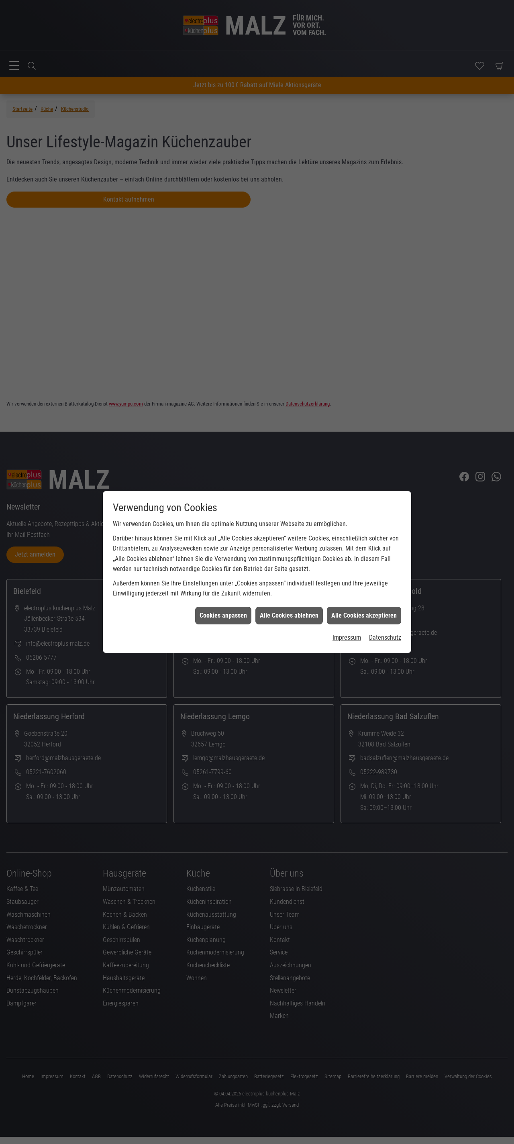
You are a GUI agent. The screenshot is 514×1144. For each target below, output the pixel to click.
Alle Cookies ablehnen (289, 591)
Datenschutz (385, 614)
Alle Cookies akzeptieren (364, 591)
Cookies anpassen (223, 591)
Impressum (346, 614)
